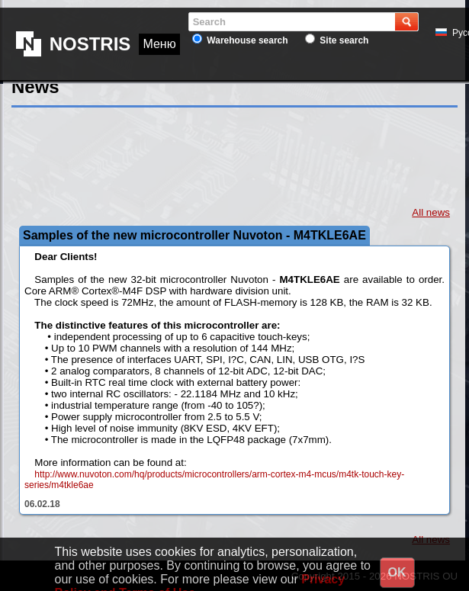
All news (431, 212)
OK (397, 572)
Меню (159, 21)
